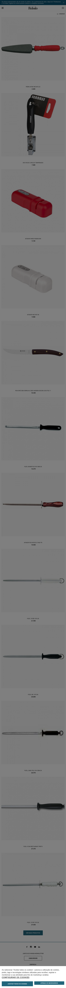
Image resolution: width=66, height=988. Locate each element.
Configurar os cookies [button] (15, 977)
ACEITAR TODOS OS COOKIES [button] (17, 984)
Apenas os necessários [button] (49, 983)
